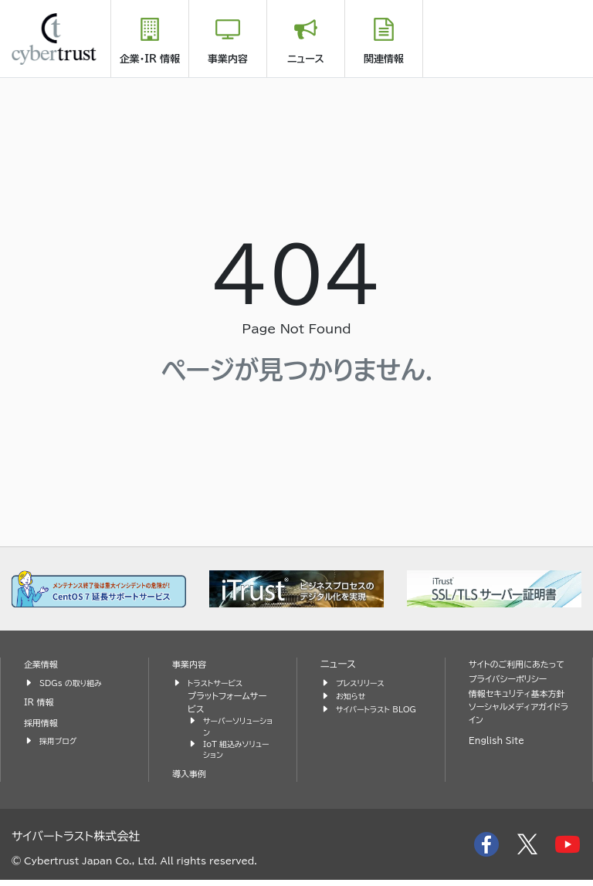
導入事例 (191, 781)
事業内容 (228, 59)
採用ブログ (60, 740)
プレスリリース (363, 682)
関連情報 (384, 59)
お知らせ (353, 696)
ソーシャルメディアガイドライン (517, 744)
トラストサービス (219, 682)
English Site (500, 772)
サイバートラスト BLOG (367, 715)
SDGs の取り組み (75, 682)
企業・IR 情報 (150, 59)
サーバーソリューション (235, 728)
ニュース (305, 59)
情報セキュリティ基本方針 (514, 714)
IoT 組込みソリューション (236, 755)
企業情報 (43, 664)
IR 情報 (41, 702)
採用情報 (43, 723)
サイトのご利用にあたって (519, 671)
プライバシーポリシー (513, 693)
